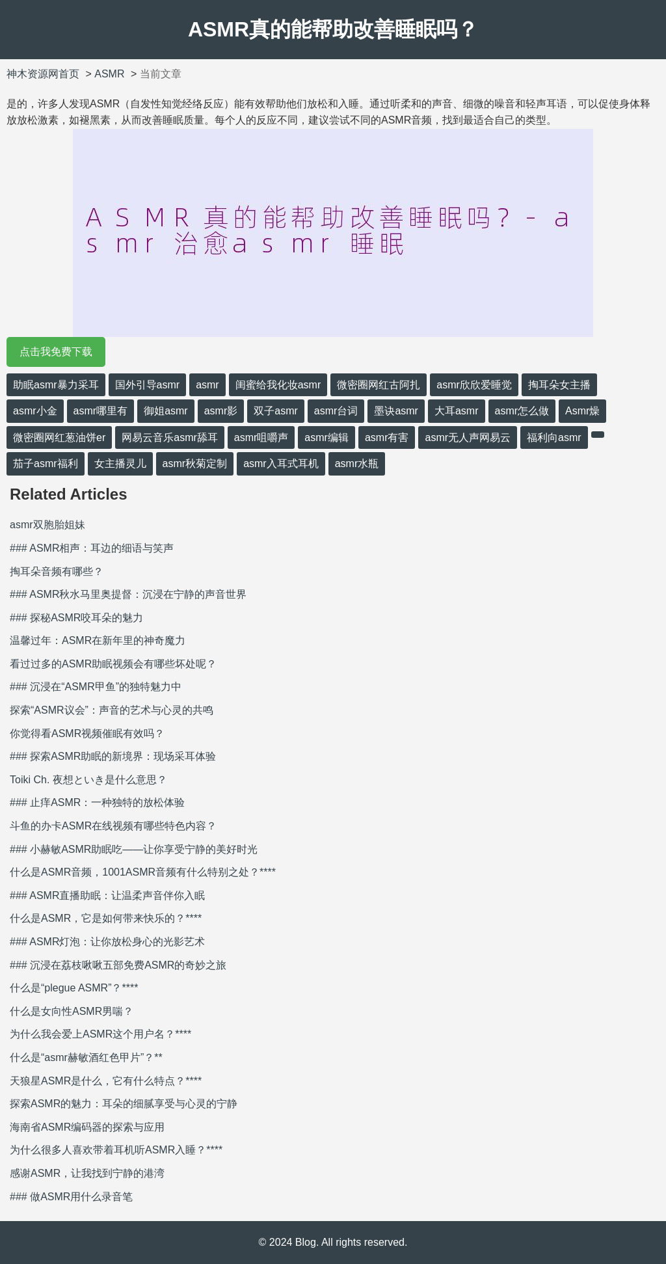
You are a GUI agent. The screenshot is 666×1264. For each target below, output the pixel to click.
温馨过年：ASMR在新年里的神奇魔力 (97, 640)
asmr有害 (387, 437)
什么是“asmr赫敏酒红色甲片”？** (86, 1057)
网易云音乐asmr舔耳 (170, 437)
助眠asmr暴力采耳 (56, 384)
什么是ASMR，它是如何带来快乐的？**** (106, 918)
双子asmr (276, 410)
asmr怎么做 (522, 410)
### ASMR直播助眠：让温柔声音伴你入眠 (107, 895)
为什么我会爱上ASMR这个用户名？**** (100, 1034)
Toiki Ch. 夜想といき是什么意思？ (88, 779)
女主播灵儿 (120, 463)
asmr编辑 (326, 437)
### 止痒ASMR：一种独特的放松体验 (97, 802)
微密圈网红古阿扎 (378, 384)
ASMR (109, 73)
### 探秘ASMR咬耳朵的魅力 (76, 617)
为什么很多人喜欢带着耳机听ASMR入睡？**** (116, 1149)
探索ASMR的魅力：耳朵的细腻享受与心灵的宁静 (123, 1103)
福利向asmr (554, 437)
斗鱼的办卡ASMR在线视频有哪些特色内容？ (113, 825)
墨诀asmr (396, 410)
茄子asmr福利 (45, 463)
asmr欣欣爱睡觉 (474, 384)
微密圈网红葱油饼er (59, 437)
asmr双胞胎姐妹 (47, 524)
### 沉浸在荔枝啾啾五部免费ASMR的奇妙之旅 (118, 965)
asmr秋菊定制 (195, 463)
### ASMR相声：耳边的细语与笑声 (92, 548)
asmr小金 (35, 410)
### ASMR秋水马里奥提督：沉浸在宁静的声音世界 (128, 594)
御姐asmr (166, 410)
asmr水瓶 (357, 463)
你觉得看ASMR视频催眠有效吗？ (87, 733)
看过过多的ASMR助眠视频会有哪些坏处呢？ (113, 663)
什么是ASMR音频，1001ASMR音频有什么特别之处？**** (143, 872)
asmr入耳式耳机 (281, 463)
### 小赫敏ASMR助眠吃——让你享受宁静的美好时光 (134, 849)
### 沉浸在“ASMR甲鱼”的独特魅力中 (95, 686)
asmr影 (221, 410)
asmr (207, 384)
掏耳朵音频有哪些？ (56, 571)
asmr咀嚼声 (261, 437)
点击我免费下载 (56, 351)
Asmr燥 (582, 410)
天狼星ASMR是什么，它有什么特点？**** (106, 1080)
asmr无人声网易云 (468, 437)
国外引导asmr (147, 384)
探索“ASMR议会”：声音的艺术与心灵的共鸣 (111, 710)
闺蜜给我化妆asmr (278, 384)
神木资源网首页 (43, 73)
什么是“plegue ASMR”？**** (74, 987)
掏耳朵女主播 (559, 384)
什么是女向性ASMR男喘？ (71, 1011)
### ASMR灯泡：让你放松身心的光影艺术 (107, 941)
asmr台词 (336, 410)
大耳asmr (456, 410)
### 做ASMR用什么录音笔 (71, 1196)
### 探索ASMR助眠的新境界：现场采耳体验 (113, 756)
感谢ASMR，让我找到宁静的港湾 (87, 1173)
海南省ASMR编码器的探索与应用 (87, 1127)
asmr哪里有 (100, 410)
